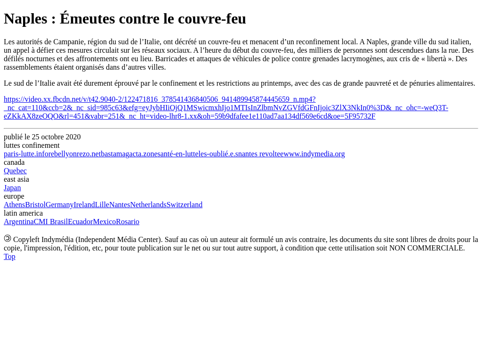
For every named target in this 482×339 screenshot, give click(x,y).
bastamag (115, 154)
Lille (102, 205)
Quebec (15, 171)
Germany (60, 205)
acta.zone (143, 154)
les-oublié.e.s (218, 154)
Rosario (127, 222)
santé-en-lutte (178, 154)
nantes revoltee (260, 154)
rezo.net (89, 154)
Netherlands (148, 205)
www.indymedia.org (314, 154)
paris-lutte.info (26, 154)
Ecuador (80, 222)
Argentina (19, 222)
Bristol (35, 205)
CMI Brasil (51, 222)
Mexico (104, 222)
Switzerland (184, 205)
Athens (14, 205)
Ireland (84, 205)
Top (10, 256)
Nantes (119, 205)
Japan (12, 188)
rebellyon (62, 154)
